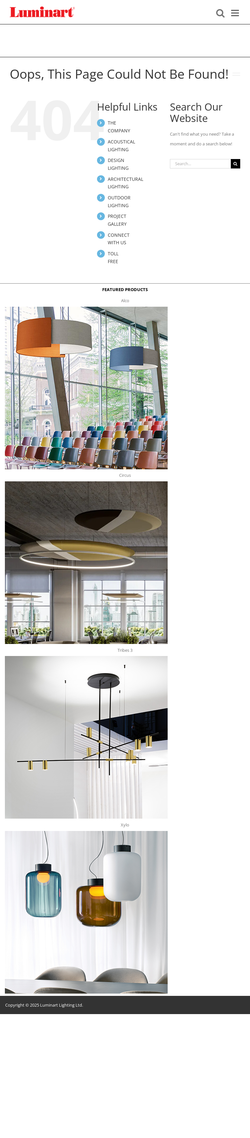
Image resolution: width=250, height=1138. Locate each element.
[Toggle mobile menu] (235, 12)
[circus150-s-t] (86, 483)
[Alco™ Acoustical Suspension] (86, 309)
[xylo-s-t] (86, 833)
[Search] (235, 163)
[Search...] (200, 163)
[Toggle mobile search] (220, 12)
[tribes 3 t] (86, 658)
